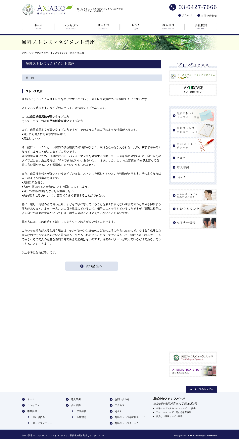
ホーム (30, 399)
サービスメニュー (42, 423)
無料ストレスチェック (127, 423)
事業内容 (32, 411)
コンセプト (33, 405)
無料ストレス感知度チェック (130, 417)
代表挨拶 (81, 411)
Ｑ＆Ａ (118, 411)
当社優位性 (39, 417)
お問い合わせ (122, 399)
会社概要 (76, 405)
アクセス (119, 405)
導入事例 (76, 399)
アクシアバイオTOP (32, 53)
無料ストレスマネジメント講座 (59, 53)
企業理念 (81, 417)
